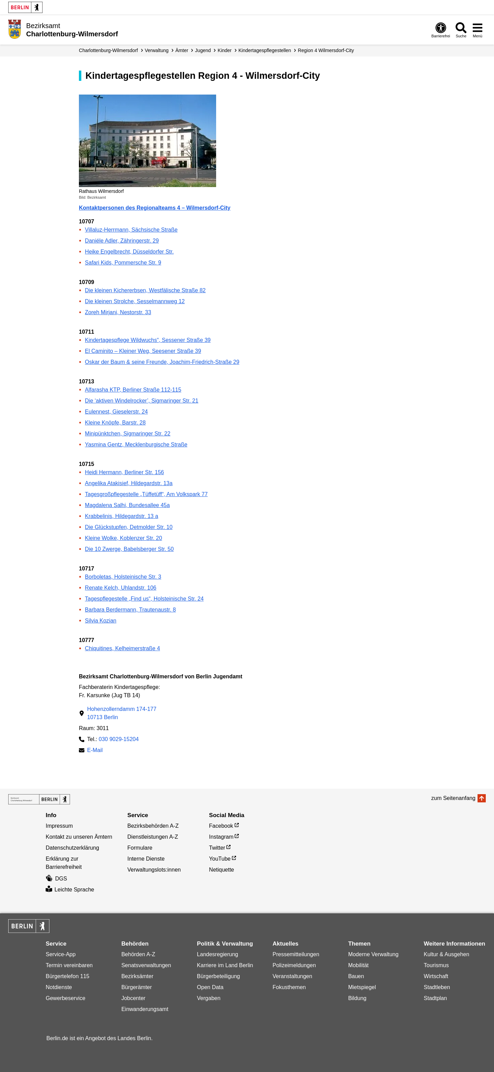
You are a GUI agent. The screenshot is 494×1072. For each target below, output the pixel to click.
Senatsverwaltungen (146, 965)
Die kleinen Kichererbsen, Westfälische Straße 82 (145, 290)
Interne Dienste (146, 859)
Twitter (217, 848)
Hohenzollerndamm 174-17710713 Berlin (121, 713)
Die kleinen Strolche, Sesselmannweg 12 (135, 301)
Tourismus (436, 965)
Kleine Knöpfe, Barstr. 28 (115, 423)
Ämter (181, 50)
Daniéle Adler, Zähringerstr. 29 (122, 241)
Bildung (357, 998)
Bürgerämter (136, 987)
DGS (56, 879)
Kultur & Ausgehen (446, 954)
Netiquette (221, 870)
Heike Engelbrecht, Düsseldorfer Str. (129, 252)
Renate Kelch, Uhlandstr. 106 (120, 588)
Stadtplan (435, 998)
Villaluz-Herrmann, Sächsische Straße (131, 230)
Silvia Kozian (101, 621)
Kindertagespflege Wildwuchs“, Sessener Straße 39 (148, 340)
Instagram (221, 837)
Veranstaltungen (292, 976)
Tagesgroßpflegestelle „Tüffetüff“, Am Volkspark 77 (146, 494)
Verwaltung (156, 50)
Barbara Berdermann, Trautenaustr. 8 (130, 610)
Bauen (356, 976)
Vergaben (209, 998)
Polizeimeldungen (294, 965)
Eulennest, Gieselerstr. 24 (116, 412)
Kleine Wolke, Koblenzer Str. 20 (123, 538)
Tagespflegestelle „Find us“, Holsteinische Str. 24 (144, 599)
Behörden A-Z (138, 954)
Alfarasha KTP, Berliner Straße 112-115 (133, 390)
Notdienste (59, 987)
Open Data (210, 987)
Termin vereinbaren (69, 965)
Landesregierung (217, 954)
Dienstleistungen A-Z (152, 837)
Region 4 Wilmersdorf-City (326, 50)
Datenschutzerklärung (72, 848)
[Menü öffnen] (477, 30)
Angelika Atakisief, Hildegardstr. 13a (129, 483)
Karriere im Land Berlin (225, 965)
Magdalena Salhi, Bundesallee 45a (127, 505)
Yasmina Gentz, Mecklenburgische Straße (136, 444)
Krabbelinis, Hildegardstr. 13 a (121, 516)
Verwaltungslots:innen (154, 870)
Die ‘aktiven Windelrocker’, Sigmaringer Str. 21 (142, 401)
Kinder (225, 50)
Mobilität (358, 965)
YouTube (220, 859)
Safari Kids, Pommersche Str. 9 (123, 263)
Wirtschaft (436, 976)
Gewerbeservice (65, 998)
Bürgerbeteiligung (218, 976)
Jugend (203, 50)
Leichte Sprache (70, 889)
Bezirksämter (137, 976)
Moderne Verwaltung (373, 954)
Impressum (59, 826)
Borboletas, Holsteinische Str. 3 (123, 577)
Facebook (221, 826)
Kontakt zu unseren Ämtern (79, 837)
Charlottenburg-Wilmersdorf (108, 50)
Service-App (60, 954)
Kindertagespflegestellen (264, 50)
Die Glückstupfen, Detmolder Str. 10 (129, 527)
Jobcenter (133, 998)
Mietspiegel (362, 987)
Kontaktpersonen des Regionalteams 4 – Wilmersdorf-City (155, 208)
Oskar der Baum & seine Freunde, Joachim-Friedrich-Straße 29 (162, 362)
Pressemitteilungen (295, 954)
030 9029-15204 (119, 739)
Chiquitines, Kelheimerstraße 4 (122, 648)
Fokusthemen (289, 987)
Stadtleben (437, 987)
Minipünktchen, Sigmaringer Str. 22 (127, 433)
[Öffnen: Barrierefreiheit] (441, 30)
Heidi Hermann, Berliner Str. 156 (124, 472)
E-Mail (95, 750)
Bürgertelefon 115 (67, 976)
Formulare (139, 848)
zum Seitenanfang (453, 798)
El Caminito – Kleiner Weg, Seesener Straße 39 (143, 351)
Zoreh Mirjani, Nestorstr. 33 (118, 312)
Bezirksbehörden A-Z (152, 826)
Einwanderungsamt (144, 1009)
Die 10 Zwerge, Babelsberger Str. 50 (129, 549)
